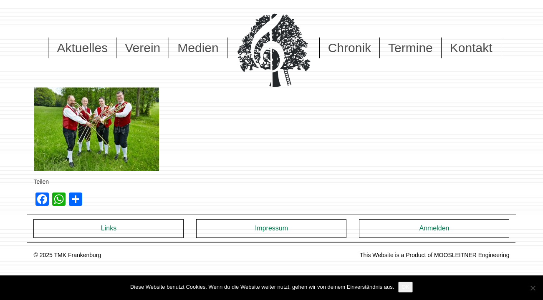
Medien (197, 48)
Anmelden (434, 228)
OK (405, 287)
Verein (142, 48)
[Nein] (532, 288)
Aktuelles (82, 48)
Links (108, 228)
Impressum (271, 228)
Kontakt (471, 48)
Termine (410, 48)
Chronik (349, 48)
